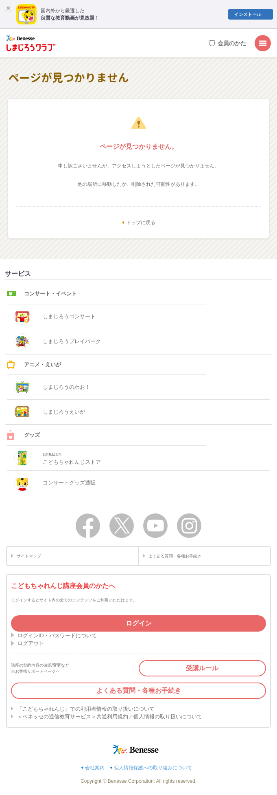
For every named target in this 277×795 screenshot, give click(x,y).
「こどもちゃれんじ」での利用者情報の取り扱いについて (86, 709)
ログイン (139, 623)
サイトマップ (29, 556)
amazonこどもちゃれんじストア (57, 458)
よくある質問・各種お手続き (174, 556)
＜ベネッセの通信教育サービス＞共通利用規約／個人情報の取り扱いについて (109, 717)
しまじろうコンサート (55, 316)
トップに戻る (140, 222)
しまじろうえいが (49, 412)
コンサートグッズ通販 (55, 483)
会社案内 (95, 768)
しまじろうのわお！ (52, 387)
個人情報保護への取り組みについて (153, 768)
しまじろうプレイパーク (57, 341)
